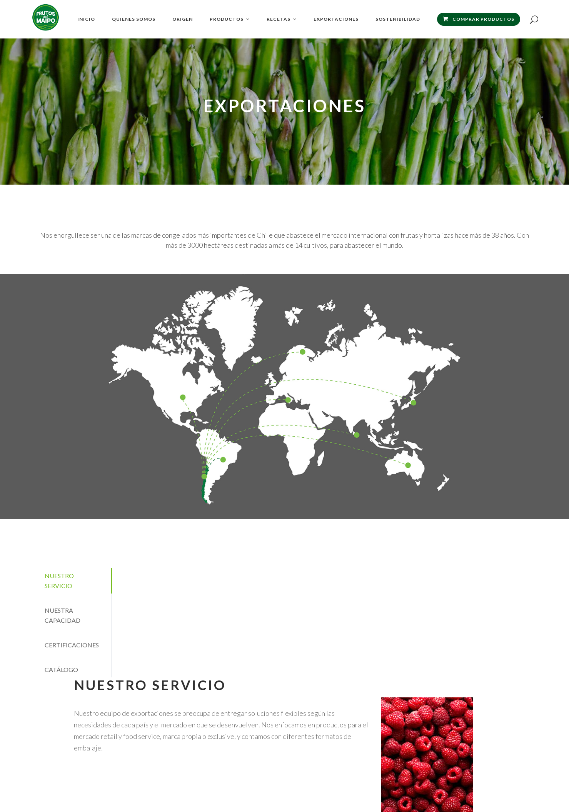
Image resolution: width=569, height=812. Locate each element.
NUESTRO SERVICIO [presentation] (59, 580)
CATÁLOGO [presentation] (61, 669)
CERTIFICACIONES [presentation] (72, 645)
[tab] (73, 581)
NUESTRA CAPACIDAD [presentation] (62, 615)
